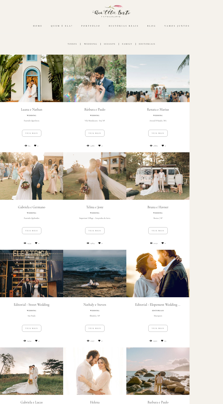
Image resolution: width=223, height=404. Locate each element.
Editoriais (147, 44)
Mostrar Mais (111, 342)
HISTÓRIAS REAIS (124, 26)
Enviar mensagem (172, 371)
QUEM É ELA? (62, 26)
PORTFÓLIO (90, 26)
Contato (170, 393)
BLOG (151, 26)
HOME (37, 26)
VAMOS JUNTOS (177, 26)
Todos (72, 44)
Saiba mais (55, 390)
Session (109, 44)
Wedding (90, 44)
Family (127, 44)
